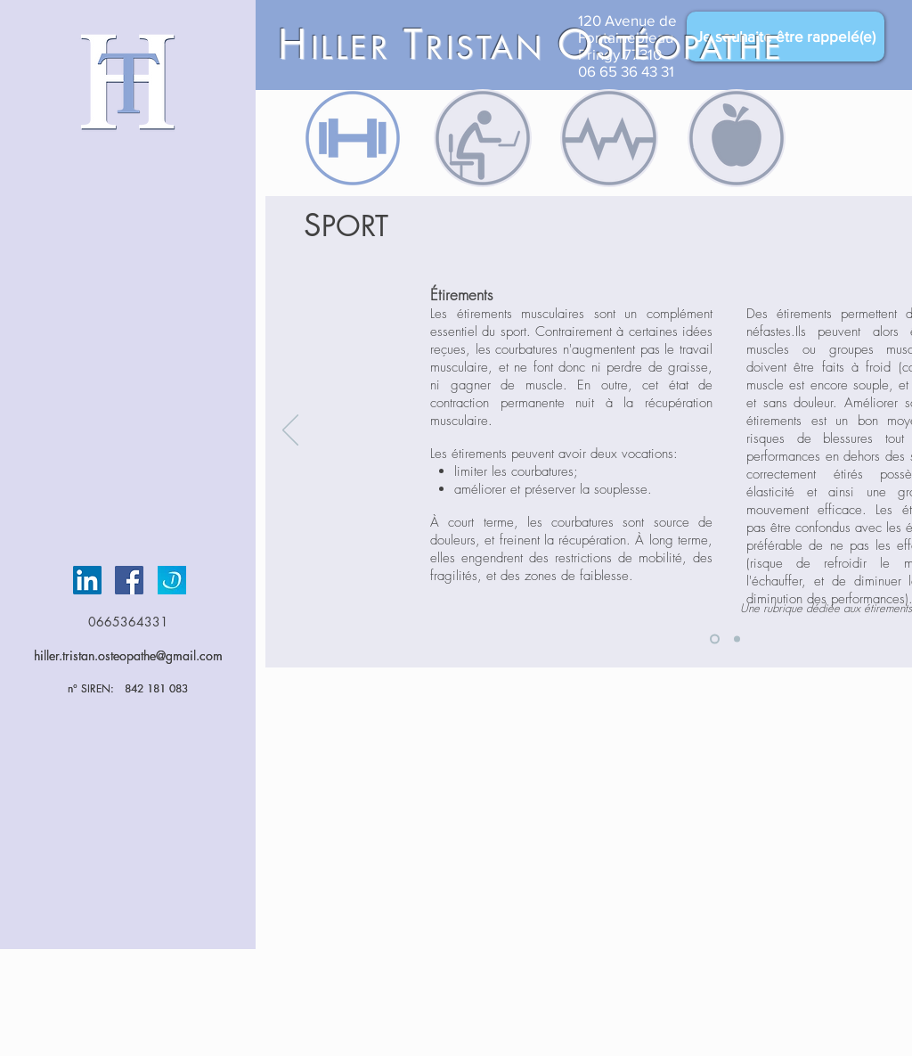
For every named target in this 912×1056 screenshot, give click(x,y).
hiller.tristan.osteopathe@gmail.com (128, 655)
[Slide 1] (715, 639)
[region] (353, 138)
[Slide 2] (737, 639)
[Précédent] (290, 431)
